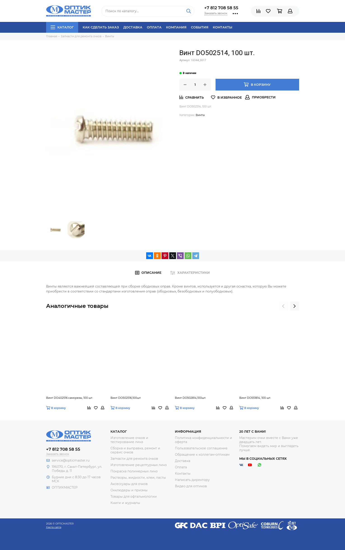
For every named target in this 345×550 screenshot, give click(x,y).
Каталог (62, 27)
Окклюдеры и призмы (129, 490)
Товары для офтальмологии (133, 496)
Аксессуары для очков (129, 484)
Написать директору (192, 480)
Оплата (154, 27)
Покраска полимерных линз (133, 471)
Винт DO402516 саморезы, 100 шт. (69, 397)
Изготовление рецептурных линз (138, 465)
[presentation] (283, 306)
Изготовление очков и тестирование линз (129, 440)
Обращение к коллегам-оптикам (202, 455)
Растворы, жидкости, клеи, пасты (138, 478)
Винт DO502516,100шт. (125, 397)
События (199, 27)
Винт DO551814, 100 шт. (255, 397)
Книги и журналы (125, 503)
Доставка (132, 27)
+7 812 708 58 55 (221, 7)
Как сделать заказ (101, 27)
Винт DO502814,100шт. (190, 397)
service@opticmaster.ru (70, 460)
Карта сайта (53, 527)
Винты (200, 115)
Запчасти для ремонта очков (134, 459)
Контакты (222, 27)
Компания (176, 27)
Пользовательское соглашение (201, 448)
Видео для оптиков (191, 486)
